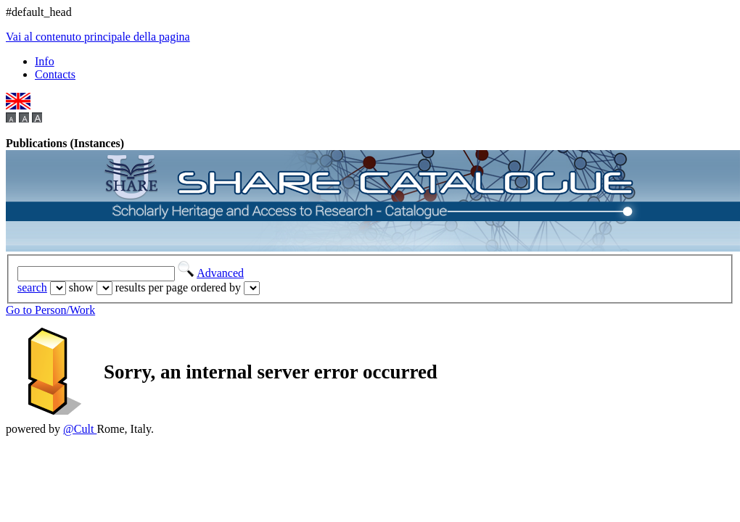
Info (44, 61)
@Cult (79, 429)
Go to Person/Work (50, 310)
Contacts (55, 74)
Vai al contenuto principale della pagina (98, 36)
